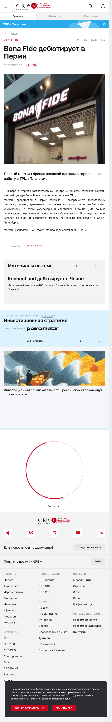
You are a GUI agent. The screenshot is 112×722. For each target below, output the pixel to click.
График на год (82, 604)
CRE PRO (10, 650)
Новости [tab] (54, 16)
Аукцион (44, 638)
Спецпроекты (13, 656)
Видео (77, 598)
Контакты (79, 631)
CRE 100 (9, 644)
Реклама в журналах (87, 625)
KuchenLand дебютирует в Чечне (46, 278)
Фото (76, 592)
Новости (9, 579)
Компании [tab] (91, 16)
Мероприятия (13, 616)
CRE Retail (11, 668)
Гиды (7, 662)
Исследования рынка (53, 631)
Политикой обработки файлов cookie (50, 698)
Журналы (10, 622)
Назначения (47, 644)
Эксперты (10, 598)
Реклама (9, 674)
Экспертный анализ (52, 650)
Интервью (10, 604)
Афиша (8, 610)
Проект (43, 607)
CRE (6, 638)
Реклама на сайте (85, 619)
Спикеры (79, 586)
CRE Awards (46, 579)
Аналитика (11, 586)
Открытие (11, 39)
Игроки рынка (13, 592)
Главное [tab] (18, 16)
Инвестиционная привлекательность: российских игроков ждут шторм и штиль (53, 392)
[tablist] (54, 16)
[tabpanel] (54, 266)
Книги (8, 680)
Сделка (43, 625)
